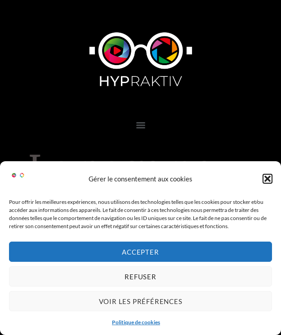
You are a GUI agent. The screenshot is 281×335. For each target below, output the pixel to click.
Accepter (140, 252)
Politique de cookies (136, 322)
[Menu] (141, 125)
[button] (267, 178)
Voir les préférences (141, 301)
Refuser (140, 277)
